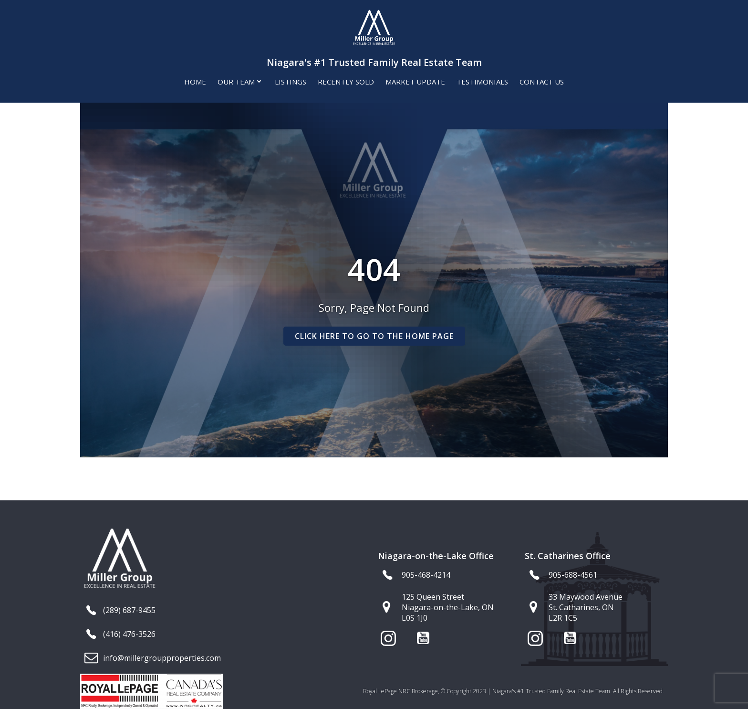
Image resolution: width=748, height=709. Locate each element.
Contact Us (541, 81)
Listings (290, 81)
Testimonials (482, 81)
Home (195, 81)
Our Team (240, 81)
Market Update (415, 81)
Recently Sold (346, 81)
